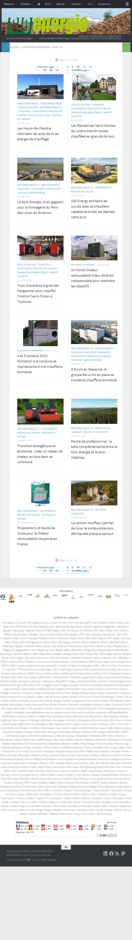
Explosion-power (46, 689)
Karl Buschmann (94, 716)
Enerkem (36, 681)
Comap (40, 665)
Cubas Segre (45, 669)
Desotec (5, 673)
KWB (21, 724)
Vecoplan (106, 802)
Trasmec (19, 798)
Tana (39, 790)
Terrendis (10, 794)
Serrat (35, 778)
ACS (71, 622)
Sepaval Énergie (110, 774)
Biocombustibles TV (51, 107)
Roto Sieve (72, 767)
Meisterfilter (113, 732)
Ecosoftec (75, 677)
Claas (105, 661)
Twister (67, 798)
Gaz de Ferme (52, 696)
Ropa (49, 767)
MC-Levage (99, 732)
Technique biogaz (83, 790)
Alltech (7, 634)
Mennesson (48, 735)
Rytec (7, 771)
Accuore (45, 622)
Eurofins (85, 685)
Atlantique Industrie (37, 638)
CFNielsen (30, 661)
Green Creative (9, 700)
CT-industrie (8, 669)
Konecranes (84, 720)
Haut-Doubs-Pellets (97, 700)
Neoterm (66, 743)
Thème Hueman (48, 860)
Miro (111, 735)
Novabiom (17, 747)
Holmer (98, 704)
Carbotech (76, 657)
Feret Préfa (111, 689)
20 (44, 70)
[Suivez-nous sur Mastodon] (123, 853)
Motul (18, 739)
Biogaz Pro (90, 650)
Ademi (112, 622)
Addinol (103, 622)
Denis (126, 669)
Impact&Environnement (117, 708)
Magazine (9, 4)
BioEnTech (89, 646)
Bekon (85, 642)
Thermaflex (46, 794)
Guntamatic (36, 700)
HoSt (127, 704)
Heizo (27, 704)
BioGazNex (77, 650)
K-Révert (32, 716)
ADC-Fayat (91, 622)
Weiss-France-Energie (100, 810)
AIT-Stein (99, 630)
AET (12, 626)
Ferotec (123, 689)
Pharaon (36, 755)
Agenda (61, 4)
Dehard (104, 669)
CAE (13, 657)
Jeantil (80, 712)
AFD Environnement (27, 626)
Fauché (99, 689)
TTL (47, 798)
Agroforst (122, 626)
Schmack (5, 774)
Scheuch (122, 771)
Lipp (57, 728)
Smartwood (116, 778)
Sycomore (13, 790)
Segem (70, 774)
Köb (27, 724)
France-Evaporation (108, 693)
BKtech (27, 654)
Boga (42, 654)
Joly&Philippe (8, 716)
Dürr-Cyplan (30, 677)
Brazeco (58, 654)
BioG (109, 646)
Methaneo (95, 735)
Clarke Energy (117, 661)
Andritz (51, 634)
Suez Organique (107, 786)
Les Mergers (22, 728)
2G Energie (7, 622)
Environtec (91, 681)
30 (50, 70)
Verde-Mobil (33, 806)
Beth (123, 642)
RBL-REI (95, 763)
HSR (29, 708)
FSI (19, 696)
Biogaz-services (45, 650)
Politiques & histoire (82, 264)
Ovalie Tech (28, 751)
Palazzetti (49, 751)
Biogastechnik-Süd (25, 650)
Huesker (38, 708)
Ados (120, 622)
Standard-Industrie (10, 786)
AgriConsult (76, 626)
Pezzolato (24, 755)
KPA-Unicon (116, 720)
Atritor (52, 638)
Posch (29, 759)
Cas (89, 4)
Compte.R (51, 665)
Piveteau (94, 755)
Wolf (62, 813)
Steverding (50, 786)
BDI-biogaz (64, 642)
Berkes (104, 642)
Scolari (43, 774)
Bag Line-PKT (105, 638)
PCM (81, 751)
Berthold (114, 642)
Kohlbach (46, 720)
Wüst (70, 813)
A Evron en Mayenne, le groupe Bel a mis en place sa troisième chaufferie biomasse (94, 374)
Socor (34, 782)
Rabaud (43, 763)
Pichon (54, 755)
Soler (60, 782)
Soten (104, 782)
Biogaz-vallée (63, 650)
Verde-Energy (18, 806)
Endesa (126, 677)
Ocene (55, 747)
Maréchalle (64, 732)
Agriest (88, 626)
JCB (73, 712)
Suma (120, 786)
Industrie (76, 360)
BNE (35, 654)
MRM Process (45, 739)
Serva (43, 778)
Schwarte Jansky (29, 774)
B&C (88, 638)
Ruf (119, 767)
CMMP (4, 665)
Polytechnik (6, 759)
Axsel (81, 638)
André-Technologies (67, 634)
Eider (100, 677)
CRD (103, 665)
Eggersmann (89, 677)
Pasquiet (60, 751)
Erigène (121, 681)
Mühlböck (125, 739)
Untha (128, 798)
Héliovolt (70, 708)
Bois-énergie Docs (27, 511)
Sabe (30, 771)
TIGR (92, 794)
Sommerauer (82, 782)
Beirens (76, 642)
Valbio (34, 802)
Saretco (75, 771)
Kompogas (58, 720)
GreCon (128, 696)
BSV (96, 654)
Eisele (108, 677)
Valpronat (66, 802)
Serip (15, 778)
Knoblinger (34, 720)
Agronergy (18, 630)
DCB (86, 669)
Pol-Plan (125, 755)
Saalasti (22, 771)
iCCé (100, 708)
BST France (86, 654)
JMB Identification (117, 712)
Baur (54, 642)
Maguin (19, 732)
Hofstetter (86, 704)
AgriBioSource (46, 626)
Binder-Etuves (43, 646)
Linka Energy (46, 728)
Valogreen (53, 802)
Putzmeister (19, 763)
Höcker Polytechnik (86, 708)
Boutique (26, 4)
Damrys (78, 669)
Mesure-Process (65, 735)
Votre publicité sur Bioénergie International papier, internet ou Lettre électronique (80, 38)
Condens (72, 665)
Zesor (91, 813)
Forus (59, 693)
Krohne (128, 720)
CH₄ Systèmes (79, 661)
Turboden (56, 798)
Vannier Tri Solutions (83, 802)
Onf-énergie (110, 747)
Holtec (107, 704)
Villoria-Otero (100, 806)
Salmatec (40, 771)
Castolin (87, 657)
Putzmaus (6, 763)
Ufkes (76, 798)
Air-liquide (72, 630)
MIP (105, 735)
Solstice (69, 782)
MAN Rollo (40, 732)
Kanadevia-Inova (62, 716)
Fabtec (60, 689)
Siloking (83, 778)
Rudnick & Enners (106, 767)
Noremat (5, 747)
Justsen (21, 716)
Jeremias (101, 712)
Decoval (95, 669)
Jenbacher (90, 712)
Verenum (47, 806)
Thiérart (68, 794)
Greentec (24, 700)
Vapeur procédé (93, 360)
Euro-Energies (60, 685)
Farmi (91, 689)
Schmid (15, 774)
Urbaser (15, 802)
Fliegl (37, 693)
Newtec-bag (121, 743)
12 (90, 66)
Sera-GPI (5, 778)
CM (128, 661)
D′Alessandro (45, 677)
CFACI (20, 661)
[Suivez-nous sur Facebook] (111, 853)
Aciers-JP (56, 622)
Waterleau (82, 810)
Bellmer (95, 642)
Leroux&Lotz (7, 728)
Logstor (75, 728)
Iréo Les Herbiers (54, 712)
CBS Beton (123, 657)
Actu (47, 4)
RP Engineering (88, 767)
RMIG (41, 767)
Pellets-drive (92, 751)
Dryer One (16, 677)
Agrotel (30, 630)
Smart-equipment (99, 778)
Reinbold (126, 763)
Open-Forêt (125, 747)
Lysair (102, 728)
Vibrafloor (73, 806)
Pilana (63, 755)
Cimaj (98, 661)
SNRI (26, 782)
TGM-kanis (32, 794)
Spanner (113, 782)
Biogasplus (8, 650)
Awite (73, 638)
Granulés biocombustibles (86, 112)
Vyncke (31, 810)
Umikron (85, 798)
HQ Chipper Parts (10, 708)
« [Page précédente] (58, 66)
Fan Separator (73, 689)
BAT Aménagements (31, 642)
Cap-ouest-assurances (36, 657)
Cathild (96, 657)
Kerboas (124, 716)
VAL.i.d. (25, 802)
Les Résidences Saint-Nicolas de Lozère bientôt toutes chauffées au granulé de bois (93, 131)
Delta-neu (115, 669)
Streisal (72, 786)
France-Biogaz (71, 693)
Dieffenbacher (51, 673)
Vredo (22, 810)
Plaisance (106, 755)
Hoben (62, 704)
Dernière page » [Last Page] (80, 70)
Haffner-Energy (53, 700)
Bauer (47, 642)
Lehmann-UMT (107, 724)
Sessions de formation (30, 350)
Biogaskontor (120, 646)
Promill (102, 759)
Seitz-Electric (83, 774)
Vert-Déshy (60, 806)
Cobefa (21, 665)
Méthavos (113, 739)
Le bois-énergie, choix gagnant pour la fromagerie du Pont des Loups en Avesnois (40, 207)
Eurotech (108, 685)
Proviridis (125, 759)
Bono (49, 654)
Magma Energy (122, 728)
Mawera (87, 732)
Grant (119, 696)
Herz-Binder (51, 704)
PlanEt (116, 755)
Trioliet (29, 798)
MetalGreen (82, 735)
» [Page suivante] (67, 70)
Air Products (86, 630)
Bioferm (101, 646)
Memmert (35, 735)
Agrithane (110, 626)
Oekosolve (77, 747)
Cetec (12, 661)
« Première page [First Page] (45, 66)
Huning (48, 708)
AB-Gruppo (33, 622)
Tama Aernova (28, 790)
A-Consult (20, 622)
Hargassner (79, 700)
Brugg (67, 654)
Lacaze (76, 724)
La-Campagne (39, 724)
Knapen (23, 720)
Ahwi (38, 630)
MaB (109, 728)
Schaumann (110, 771)
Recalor (105, 763)
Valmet (42, 802)
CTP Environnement (27, 669)
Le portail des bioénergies (19, 38)
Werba (32, 813)
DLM (105, 673)
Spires (123, 782)
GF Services (85, 696)
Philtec (45, 755)
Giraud (96, 696)
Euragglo (46, 685)
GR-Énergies (108, 696)
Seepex (61, 774)
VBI (97, 802)
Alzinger (33, 634)
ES (128, 681)
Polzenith (19, 759)
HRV (23, 708)
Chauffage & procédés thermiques (90, 352)
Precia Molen (49, 759)
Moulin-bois (29, 739)
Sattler (84, 771)
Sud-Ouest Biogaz (87, 786)
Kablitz (42, 716)
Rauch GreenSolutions (77, 763)
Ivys (67, 712)
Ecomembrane (60, 677)
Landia (85, 724)
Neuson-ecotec (105, 743)
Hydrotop (59, 708)
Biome (111, 650)
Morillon (120, 735)
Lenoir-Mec (123, 724)
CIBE (91, 661)
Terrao (127, 790)
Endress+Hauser (8, 681)
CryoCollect (124, 665)
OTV (18, 751)
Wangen (57, 810)
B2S (94, 638)
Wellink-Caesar (122, 810)
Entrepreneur (37, 192)
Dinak (88, 673)
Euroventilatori (122, 685)
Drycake (5, 677)
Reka (4, 767)
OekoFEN (65, 747)
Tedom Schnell (101, 790)
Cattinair (106, 657)
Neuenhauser (88, 743)
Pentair (105, 751)
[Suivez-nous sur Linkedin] (105, 853)
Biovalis (17, 654)
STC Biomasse (29, 786)
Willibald (54, 813)
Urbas (6, 802)
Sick (76, 778)
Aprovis (107, 634)
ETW (38, 685)
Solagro (52, 782)
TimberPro (102, 794)
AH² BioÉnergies (51, 630)
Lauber (93, 724)
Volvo (3, 810)
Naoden (6, 743)
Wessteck (43, 813)
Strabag (62, 786)
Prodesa (69, 759)
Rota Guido (59, 767)
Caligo (20, 657)
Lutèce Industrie (89, 728)
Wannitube (69, 810)
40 (57, 70)
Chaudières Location (60, 661)
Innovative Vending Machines (29, 712)
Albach (109, 630)
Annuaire (76, 4)
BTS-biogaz (106, 654)
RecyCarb (115, 763)
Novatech (38, 747)
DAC (56, 669)
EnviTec (103, 681)
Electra (116, 677)
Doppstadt (115, 673)
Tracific (113, 794)
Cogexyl (31, 665)
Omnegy (97, 747)
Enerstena (48, 681)
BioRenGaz (122, 650)
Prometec (92, 759)
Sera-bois (125, 774)
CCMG (4, 661)
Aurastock (63, 638)
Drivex (126, 673)
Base (15, 642)
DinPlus (97, 673)
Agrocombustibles (28, 103)
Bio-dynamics (60, 646)
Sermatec (25, 778)
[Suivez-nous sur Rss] (117, 853)
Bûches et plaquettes (96, 432)
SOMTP (95, 782)
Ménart (78, 739)
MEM (125, 732)
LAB (50, 724)
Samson (65, 771)
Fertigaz (4, 693)
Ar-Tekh (117, 634)
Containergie (85, 665)
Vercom (5, 806)
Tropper (39, 798)
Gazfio (64, 696)
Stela (40, 786)
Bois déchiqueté (50, 185)
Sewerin (67, 778)
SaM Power (53, 771)
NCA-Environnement (36, 743)
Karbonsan (78, 716)
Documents (104, 4)
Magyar (29, 732)
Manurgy (52, 732)
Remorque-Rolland (19, 767)
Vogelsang (124, 806)
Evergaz (16, 689)
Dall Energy (66, 669)
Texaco (20, 794)
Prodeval (80, 759)
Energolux (25, 681)
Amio (42, 634)
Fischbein (28, 693)
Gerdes (73, 696)
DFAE (31, 673)
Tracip (122, 794)
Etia (31, 685)
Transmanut (7, 798)
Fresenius (125, 693)
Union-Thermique (114, 798)
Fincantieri (16, 693)
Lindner (34, 728)
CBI (114, 657)
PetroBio (12, 755)
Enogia (72, 681)
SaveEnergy (96, 771)
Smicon (18, 782)
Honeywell (117, 704)
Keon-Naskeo (111, 716)
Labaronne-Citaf (62, 724)
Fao (84, 689)
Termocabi (116, 790)
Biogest (102, 650)
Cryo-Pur (111, 665)
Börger (126, 654)
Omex (88, 747)
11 (84, 66)
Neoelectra (54, 743)
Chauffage (25, 111)
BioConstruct (75, 646)
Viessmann (86, 806)
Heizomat (37, 704)
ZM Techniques (104, 813)
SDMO (51, 774)
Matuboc (76, 732)
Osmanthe (8, 751)
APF (82, 634)
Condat (62, 665)
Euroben (74, 685)
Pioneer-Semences (78, 755)
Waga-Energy (44, 810)
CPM (96, 665)
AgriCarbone (62, 626)
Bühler (5, 657)
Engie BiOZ (61, 681)
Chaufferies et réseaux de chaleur (91, 108)
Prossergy (113, 759)
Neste (76, 743)
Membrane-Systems (17, 735)
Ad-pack (79, 622)
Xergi (77, 813)
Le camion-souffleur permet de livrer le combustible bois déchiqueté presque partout (92, 528)
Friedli (3, 696)
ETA (26, 685)
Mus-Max (59, 739)
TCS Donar (56, 790)
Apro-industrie (93, 634)
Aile (63, 630)
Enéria (112, 681)
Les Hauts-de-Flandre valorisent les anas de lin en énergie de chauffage (38, 133)
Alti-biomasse (20, 634)
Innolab (8, 712)
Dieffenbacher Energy (72, 673)
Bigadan (19, 646)
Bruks (76, 654)
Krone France (9, 724)
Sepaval (96, 774)
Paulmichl (72, 751)
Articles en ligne (28, 107)
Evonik (25, 689)
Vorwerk (12, 810)
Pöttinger (33, 763)
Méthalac (89, 739)
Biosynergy (6, 654)
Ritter (34, 767)
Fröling (11, 696)
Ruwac (126, 767)
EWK (33, 689)
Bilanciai (30, 646)
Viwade (113, 806)
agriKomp (98, 626)
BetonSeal (8, 646)
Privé (60, 759)
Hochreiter (73, 704)
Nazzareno (17, 743)
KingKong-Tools (9, 720)
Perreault (115, 751)
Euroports (97, 685)
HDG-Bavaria (116, 700)
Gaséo (40, 696)
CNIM (12, 665)
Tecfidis (68, 790)
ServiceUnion (54, 778)
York (84, 813)
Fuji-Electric (29, 696)
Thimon (57, 794)
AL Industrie (121, 630)
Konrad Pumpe (100, 720)
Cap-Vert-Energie (59, 657)
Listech (65, 728)
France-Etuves (88, 693)
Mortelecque (6, 739)
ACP (65, 622)
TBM (46, 790)
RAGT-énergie (56, 763)
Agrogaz (7, 630)
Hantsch (67, 700)
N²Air (47, 747)
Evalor (6, 689)
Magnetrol (8, 732)
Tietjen (84, 794)
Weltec (23, 813)
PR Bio (37, 759)
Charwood (42, 661)
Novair (28, 747)
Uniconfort (97, 798)
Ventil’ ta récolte (121, 802)
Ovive (39, 751)
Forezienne (48, 693)
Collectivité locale (39, 115)
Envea (81, 681)
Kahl (49, 716)
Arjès (16, 638)
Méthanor (101, 739)
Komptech (71, 720)
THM (76, 794)
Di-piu (39, 673)
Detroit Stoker (19, 673)
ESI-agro (17, 685)
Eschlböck (5, 685)
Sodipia (42, 782)
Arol (23, 638)
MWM (69, 739)
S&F (14, 771)
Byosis (117, 654)
